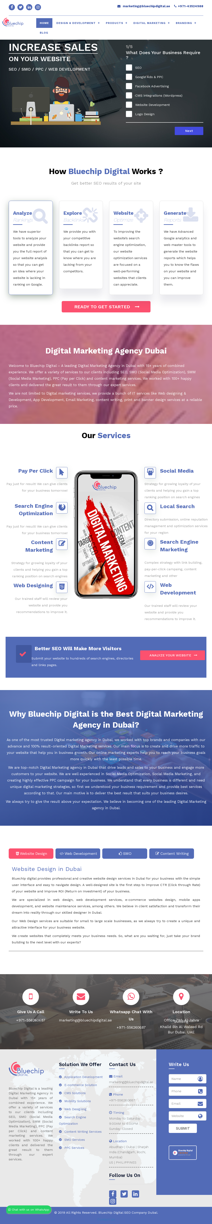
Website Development (149, 105)
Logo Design (141, 114)
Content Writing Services (80, 1132)
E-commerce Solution (78, 1085)
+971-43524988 (190, 6)
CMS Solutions (72, 1093)
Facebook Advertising (149, 86)
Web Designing (73, 1109)
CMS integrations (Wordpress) (155, 95)
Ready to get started (106, 306)
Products (114, 23)
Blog (44, 32)
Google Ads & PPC (146, 77)
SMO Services (72, 1140)
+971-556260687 (122, 1100)
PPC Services (71, 1148)
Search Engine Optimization (72, 1120)
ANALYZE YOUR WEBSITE (172, 655)
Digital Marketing (149, 23)
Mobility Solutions (75, 1101)
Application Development (81, 1077)
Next (189, 131)
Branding (184, 23)
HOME (44, 23)
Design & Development (76, 23)
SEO (135, 67)
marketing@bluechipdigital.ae (146, 6)
